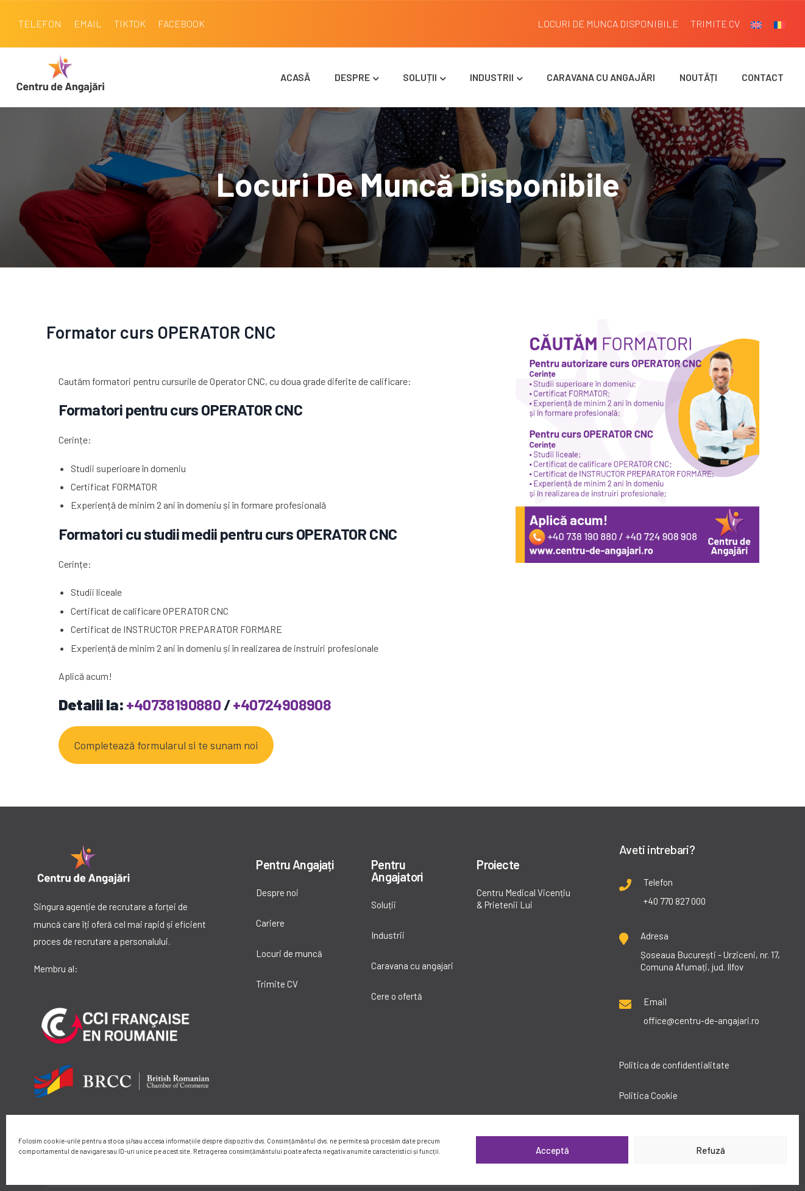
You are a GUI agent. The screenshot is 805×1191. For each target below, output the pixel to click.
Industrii (496, 77)
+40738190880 (173, 704)
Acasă (295, 77)
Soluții (424, 77)
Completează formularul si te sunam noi (166, 745)
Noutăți (698, 77)
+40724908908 (282, 704)
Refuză (710, 1150)
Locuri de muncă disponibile (418, 183)
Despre (356, 77)
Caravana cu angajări (601, 77)
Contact (763, 77)
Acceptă (552, 1150)
